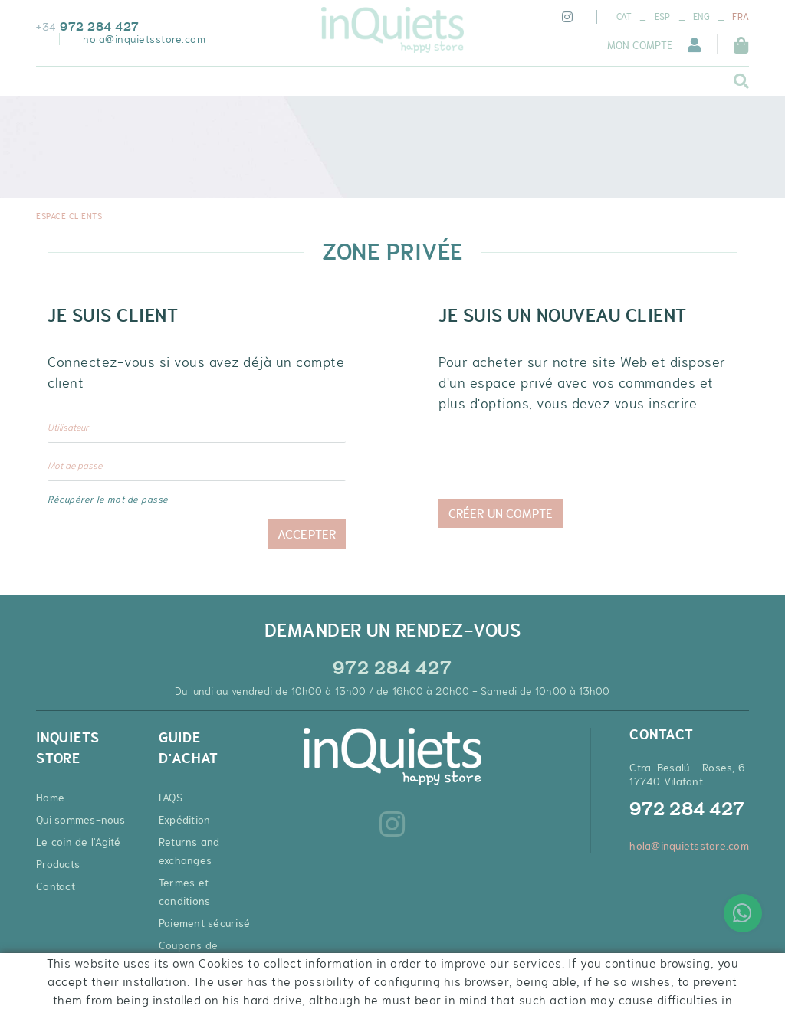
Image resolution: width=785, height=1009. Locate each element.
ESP (663, 17)
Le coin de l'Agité (78, 842)
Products (58, 864)
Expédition (185, 820)
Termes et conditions (185, 891)
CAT (624, 17)
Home (50, 797)
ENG (701, 17)
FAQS (170, 797)
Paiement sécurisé (204, 923)
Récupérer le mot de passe (108, 499)
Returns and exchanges (189, 851)
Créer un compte (500, 513)
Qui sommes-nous (80, 820)
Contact (55, 886)
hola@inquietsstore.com (144, 39)
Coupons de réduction (188, 954)
